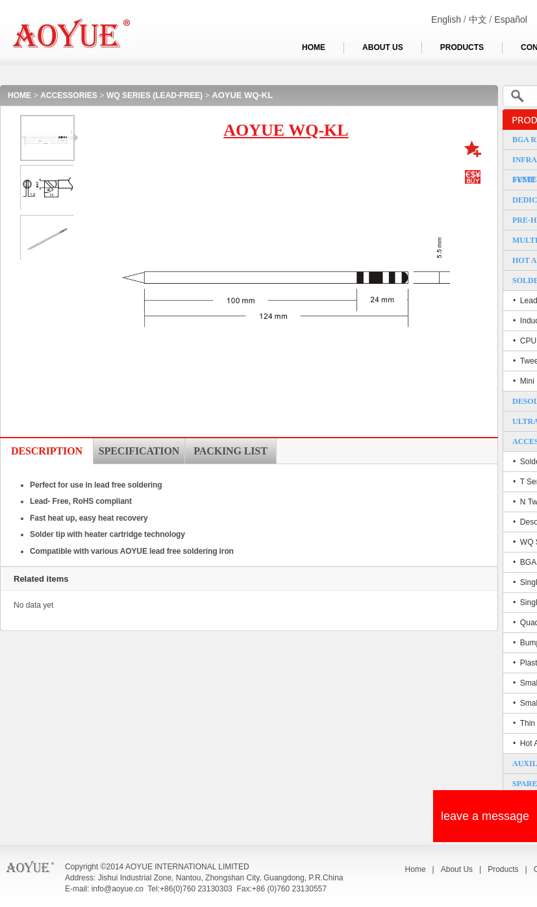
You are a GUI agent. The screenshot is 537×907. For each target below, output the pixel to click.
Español (510, 19)
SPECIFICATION (139, 450)
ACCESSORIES (68, 95)
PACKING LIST (230, 450)
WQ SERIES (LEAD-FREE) (154, 95)
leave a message (485, 816)
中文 (478, 19)
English (446, 19)
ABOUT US (382, 47)
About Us (457, 869)
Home (415, 869)
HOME (313, 47)
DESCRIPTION (46, 450)
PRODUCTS (462, 47)
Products (503, 869)
